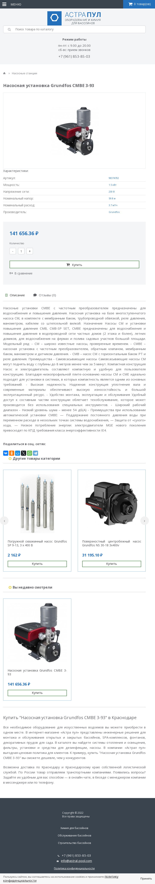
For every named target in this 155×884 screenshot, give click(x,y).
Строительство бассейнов (74, 843)
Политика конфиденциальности (74, 868)
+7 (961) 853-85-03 (74, 56)
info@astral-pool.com (76, 861)
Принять (146, 878)
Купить (74, 264)
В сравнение (21, 273)
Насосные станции (22, 73)
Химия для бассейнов (74, 828)
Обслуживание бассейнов (74, 835)
